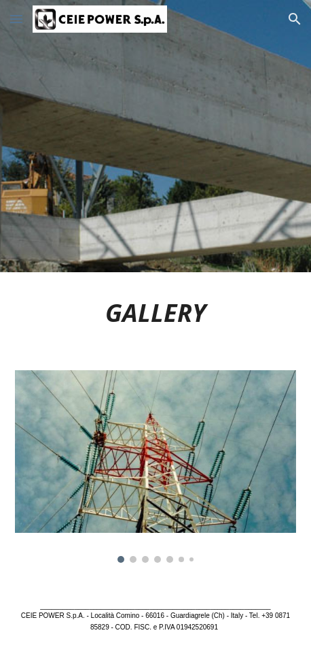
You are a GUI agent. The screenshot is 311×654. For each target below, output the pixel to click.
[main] (155, 313)
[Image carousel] (155, 466)
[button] (16, 18)
